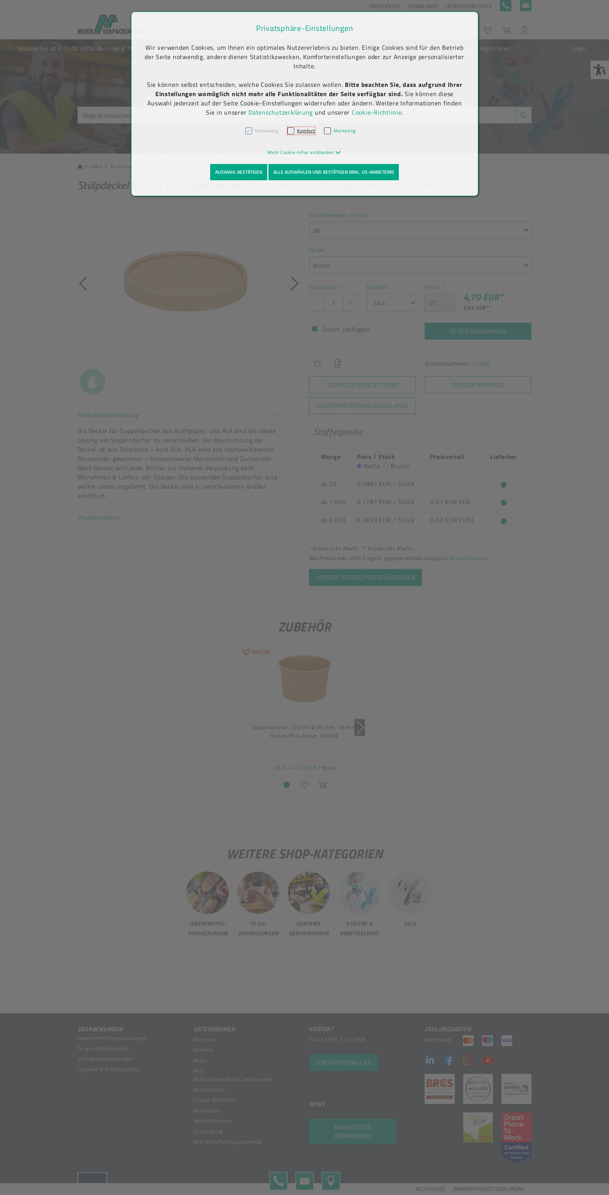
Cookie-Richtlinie (377, 112)
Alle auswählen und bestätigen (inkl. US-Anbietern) (333, 172)
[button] (304, 152)
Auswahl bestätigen (238, 172)
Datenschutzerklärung (280, 112)
